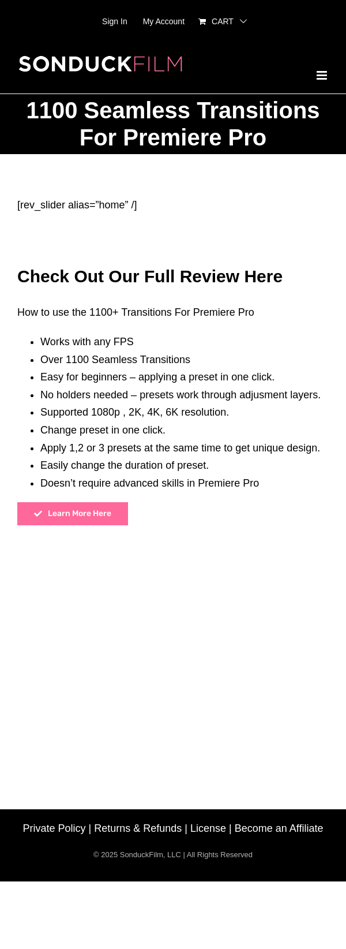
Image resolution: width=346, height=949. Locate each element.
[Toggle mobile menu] (323, 75)
